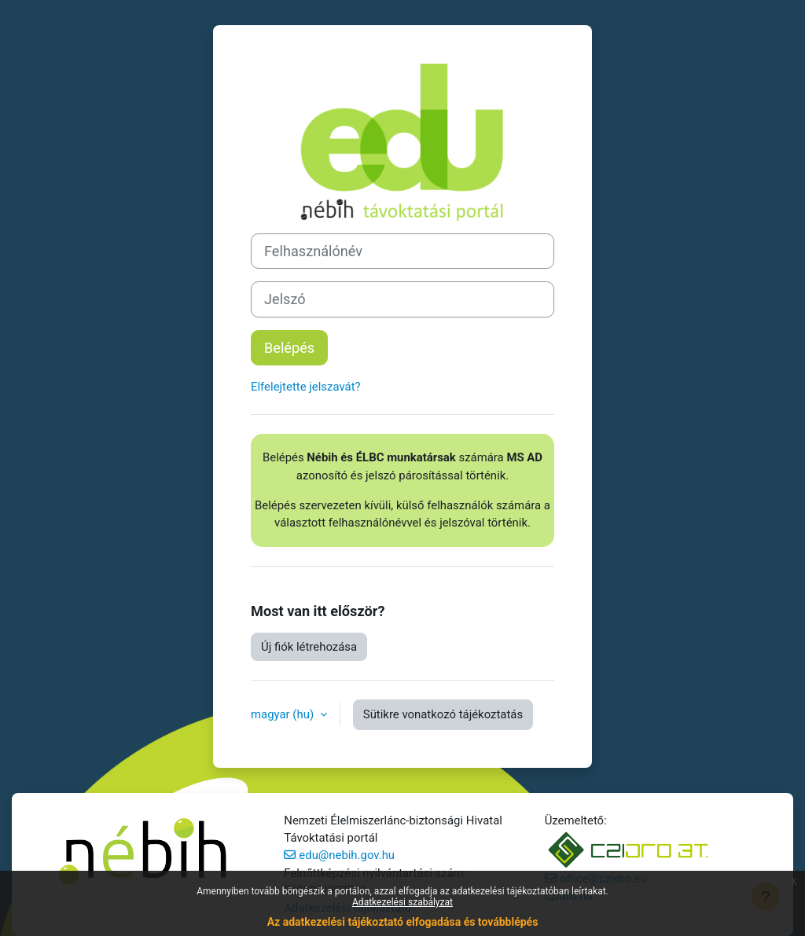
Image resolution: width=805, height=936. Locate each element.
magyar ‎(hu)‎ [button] (284, 714)
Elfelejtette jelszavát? (306, 387)
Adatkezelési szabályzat (402, 902)
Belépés (289, 348)
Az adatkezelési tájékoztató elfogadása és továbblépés (403, 922)
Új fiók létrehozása (309, 647)
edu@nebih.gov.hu (347, 855)
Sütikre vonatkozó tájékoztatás (443, 714)
